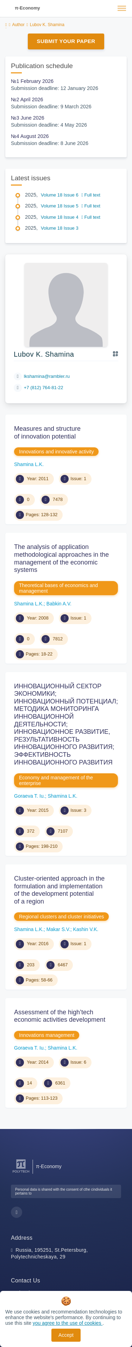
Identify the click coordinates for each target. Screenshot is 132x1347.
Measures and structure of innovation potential (47, 432)
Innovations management (46, 1035)
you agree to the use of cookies (67, 1323)
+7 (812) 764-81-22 (43, 387)
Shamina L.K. (29, 464)
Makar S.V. (58, 929)
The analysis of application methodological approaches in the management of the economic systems (61, 558)
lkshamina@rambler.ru (47, 376)
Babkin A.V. (58, 603)
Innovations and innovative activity (56, 451)
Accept (66, 1335)
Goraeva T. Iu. (29, 796)
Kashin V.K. (86, 929)
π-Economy (27, 8)
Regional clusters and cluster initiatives (61, 916)
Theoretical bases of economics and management (58, 588)
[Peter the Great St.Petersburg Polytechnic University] (21, 1173)
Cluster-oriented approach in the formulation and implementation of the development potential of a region (59, 890)
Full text (90, 195)
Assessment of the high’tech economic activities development (59, 1016)
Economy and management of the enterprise (56, 780)
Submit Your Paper (66, 41)
